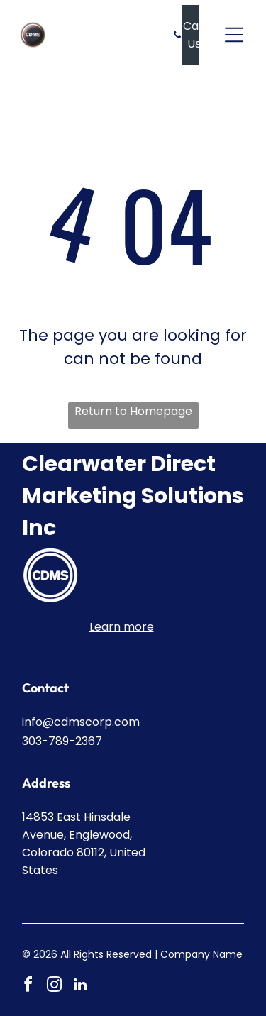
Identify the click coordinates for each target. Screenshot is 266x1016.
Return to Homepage (133, 411)
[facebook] (27, 986)
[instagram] (54, 986)
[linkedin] (80, 986)
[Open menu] (234, 35)
